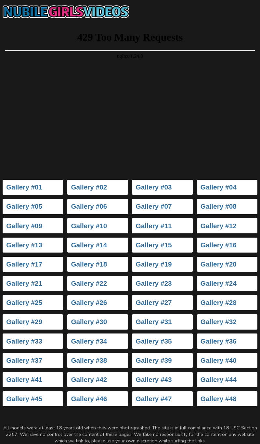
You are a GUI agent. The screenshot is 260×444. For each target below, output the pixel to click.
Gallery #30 (89, 321)
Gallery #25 (24, 302)
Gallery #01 (24, 187)
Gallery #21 (24, 283)
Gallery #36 (219, 341)
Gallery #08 (219, 206)
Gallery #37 (24, 360)
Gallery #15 (154, 245)
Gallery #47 (154, 398)
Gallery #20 (219, 264)
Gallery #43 (154, 379)
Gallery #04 (219, 187)
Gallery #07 (154, 206)
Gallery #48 (219, 398)
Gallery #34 (89, 341)
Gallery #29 (24, 321)
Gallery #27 (154, 302)
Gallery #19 (154, 264)
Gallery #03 (154, 187)
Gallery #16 (219, 245)
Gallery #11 (154, 225)
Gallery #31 (154, 321)
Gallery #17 (24, 264)
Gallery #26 (89, 302)
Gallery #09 (24, 225)
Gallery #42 (89, 379)
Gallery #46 (89, 398)
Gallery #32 (219, 321)
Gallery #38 (89, 360)
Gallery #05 (24, 206)
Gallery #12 (219, 225)
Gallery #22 (89, 283)
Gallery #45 (24, 398)
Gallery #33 (24, 341)
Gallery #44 (219, 379)
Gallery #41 (24, 379)
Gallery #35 (154, 341)
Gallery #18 (89, 264)
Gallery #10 (89, 225)
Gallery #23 (154, 283)
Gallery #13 (24, 245)
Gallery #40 (219, 360)
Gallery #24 (219, 283)
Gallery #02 (89, 187)
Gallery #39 (154, 360)
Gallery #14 (89, 245)
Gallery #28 (219, 302)
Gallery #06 (89, 206)
